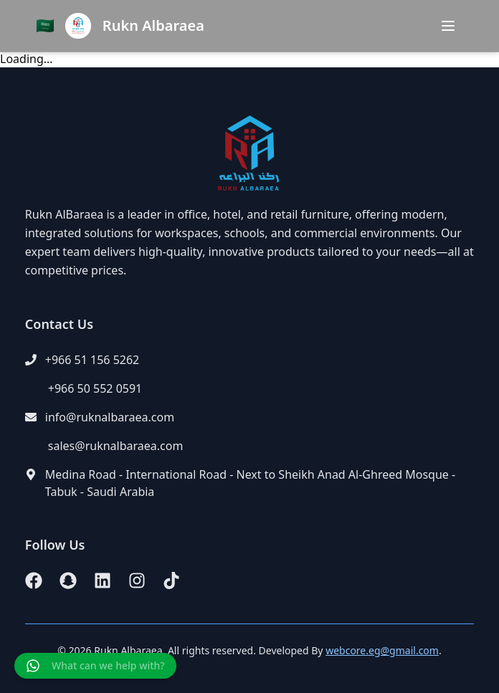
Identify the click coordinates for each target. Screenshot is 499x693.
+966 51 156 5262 (92, 360)
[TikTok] (171, 580)
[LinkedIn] (102, 580)
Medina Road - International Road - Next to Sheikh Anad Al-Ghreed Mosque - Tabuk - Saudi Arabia (250, 483)
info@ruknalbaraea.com (109, 417)
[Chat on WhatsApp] (95, 666)
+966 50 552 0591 (95, 388)
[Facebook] (33, 580)
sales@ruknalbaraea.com (116, 446)
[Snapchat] (68, 580)
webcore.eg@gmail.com (382, 650)
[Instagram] (137, 580)
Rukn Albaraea (153, 25)
